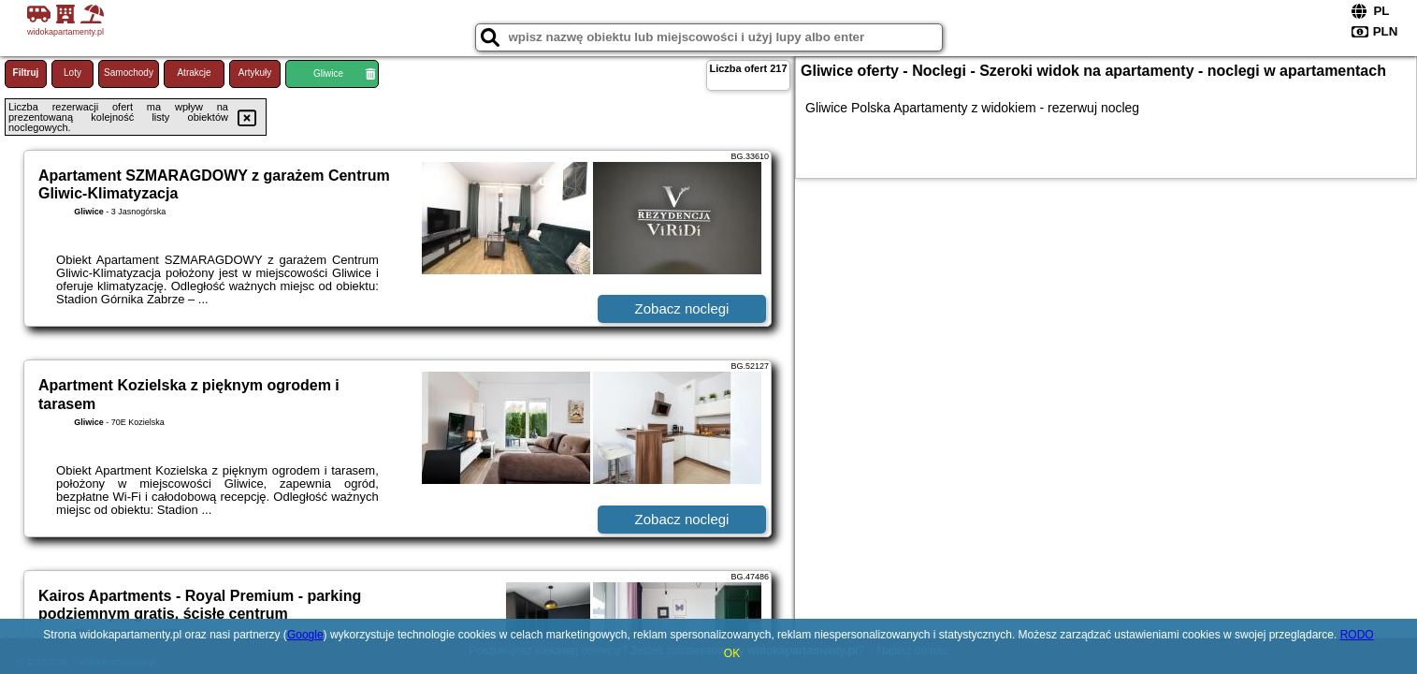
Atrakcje (193, 72)
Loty (72, 72)
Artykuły (255, 72)
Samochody (128, 72)
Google (305, 634)
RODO (1357, 634)
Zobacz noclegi (682, 308)
